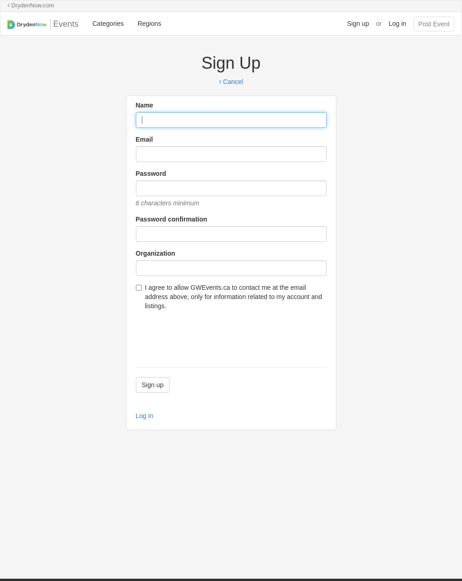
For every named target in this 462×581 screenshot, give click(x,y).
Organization (156, 253)
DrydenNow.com (30, 5)
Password (151, 173)
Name (144, 105)
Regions (149, 23)
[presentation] (206, 335)
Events (43, 24)
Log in (397, 23)
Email (144, 139)
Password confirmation (171, 219)
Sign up (358, 23)
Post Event (434, 24)
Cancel (231, 81)
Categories (108, 23)
